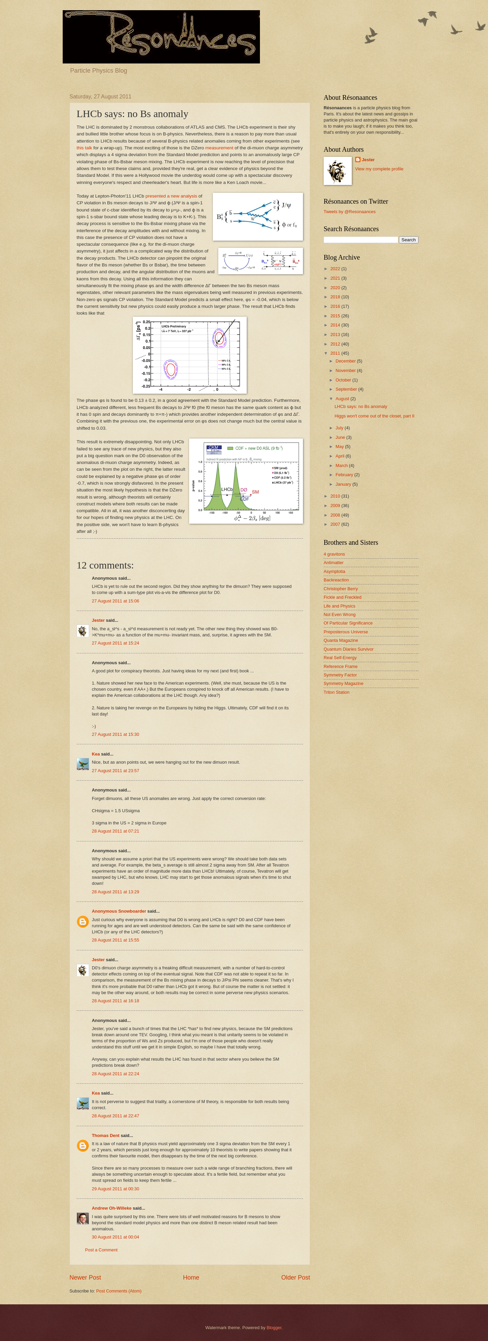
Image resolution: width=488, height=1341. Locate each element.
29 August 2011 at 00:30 (115, 1188)
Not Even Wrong (339, 614)
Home (191, 1277)
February (345, 474)
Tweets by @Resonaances (349, 211)
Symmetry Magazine (343, 683)
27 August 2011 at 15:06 (115, 600)
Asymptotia (334, 571)
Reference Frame (341, 666)
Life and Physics (339, 606)
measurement (219, 147)
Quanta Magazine (341, 640)
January (344, 484)
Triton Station (336, 692)
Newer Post (85, 1277)
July (340, 427)
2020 (335, 287)
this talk (84, 147)
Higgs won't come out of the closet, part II (374, 415)
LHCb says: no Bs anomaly (360, 406)
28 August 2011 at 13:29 (115, 891)
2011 (335, 353)
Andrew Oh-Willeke (111, 1208)
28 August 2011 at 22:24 (115, 1073)
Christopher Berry (341, 588)
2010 (335, 496)
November (346, 370)
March (342, 465)
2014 (335, 325)
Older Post (295, 1277)
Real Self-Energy (340, 657)
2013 (335, 334)
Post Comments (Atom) (119, 1290)
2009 (335, 505)
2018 (335, 296)
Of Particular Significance (348, 623)
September (347, 389)
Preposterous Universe (346, 631)
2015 (335, 315)
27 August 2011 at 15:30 (115, 734)
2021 (335, 278)
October (344, 380)
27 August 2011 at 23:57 (115, 770)
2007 (335, 524)
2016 (335, 306)
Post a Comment (101, 1249)
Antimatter (334, 562)
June (341, 437)
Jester (98, 620)
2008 (335, 515)
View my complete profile (379, 168)
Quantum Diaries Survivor (348, 649)
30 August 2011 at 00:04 (115, 1237)
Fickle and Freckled (343, 597)
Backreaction (336, 579)
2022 (335, 268)
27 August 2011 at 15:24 (115, 643)
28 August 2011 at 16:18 (115, 1000)
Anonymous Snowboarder (119, 911)
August (343, 398)
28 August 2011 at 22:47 (115, 1115)
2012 (335, 344)
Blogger (274, 1327)
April (340, 456)
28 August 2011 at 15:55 (115, 940)
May (340, 446)
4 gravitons (334, 554)
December (346, 361)
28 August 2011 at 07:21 (115, 831)
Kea (96, 754)
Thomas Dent (106, 1135)
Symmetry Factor (340, 674)
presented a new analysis (171, 196)
